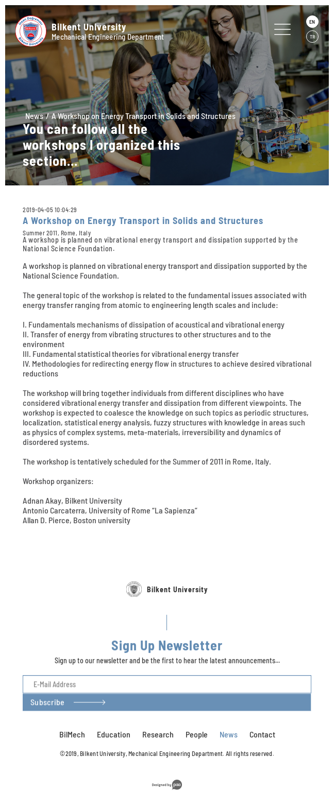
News (34, 116)
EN (312, 22)
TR (312, 36)
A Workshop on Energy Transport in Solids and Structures (144, 116)
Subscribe (47, 729)
